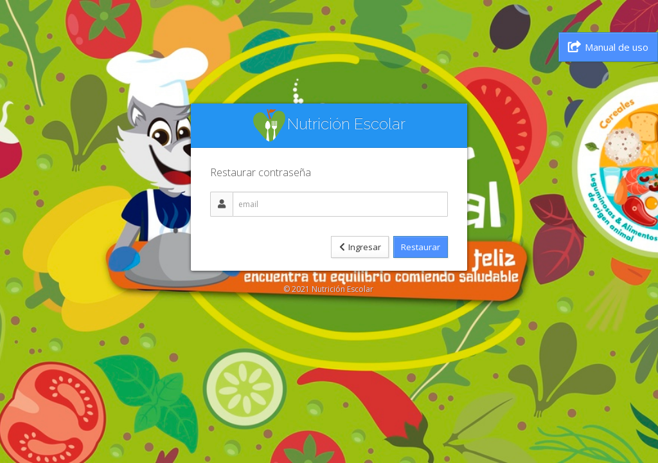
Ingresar (360, 247)
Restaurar (420, 247)
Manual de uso (608, 47)
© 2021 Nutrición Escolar (328, 289)
